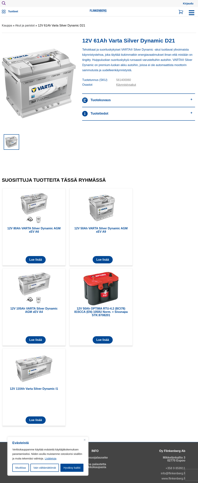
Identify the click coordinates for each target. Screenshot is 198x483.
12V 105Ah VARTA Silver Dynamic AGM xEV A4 (34, 310)
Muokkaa (20, 467)
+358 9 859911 (175, 468)
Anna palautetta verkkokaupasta (95, 466)
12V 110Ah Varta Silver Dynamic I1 (34, 388)
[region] (47, 456)
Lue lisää (35, 259)
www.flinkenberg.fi (173, 478)
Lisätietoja (50, 458)
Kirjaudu (188, 3)
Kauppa (7, 25)
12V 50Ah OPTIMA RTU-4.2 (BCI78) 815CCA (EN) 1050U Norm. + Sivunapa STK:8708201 (101, 312)
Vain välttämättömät (44, 467)
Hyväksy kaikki (72, 467)
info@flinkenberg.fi (173, 473)
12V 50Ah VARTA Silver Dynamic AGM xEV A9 (101, 230)
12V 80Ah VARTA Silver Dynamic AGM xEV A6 (34, 230)
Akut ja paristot (25, 25)
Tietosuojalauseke (95, 457)
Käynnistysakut (126, 84)
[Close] (84, 440)
